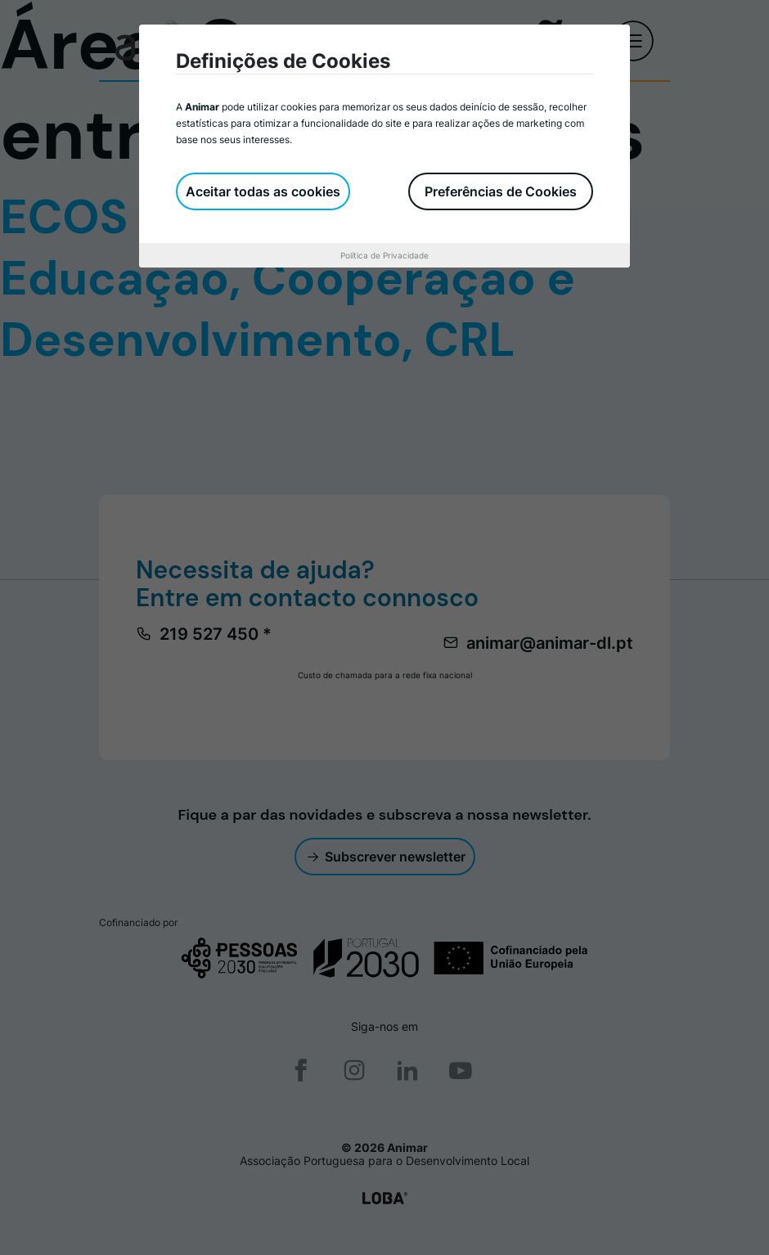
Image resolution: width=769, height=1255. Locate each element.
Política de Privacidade (384, 255)
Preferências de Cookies (501, 191)
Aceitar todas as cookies (263, 191)
